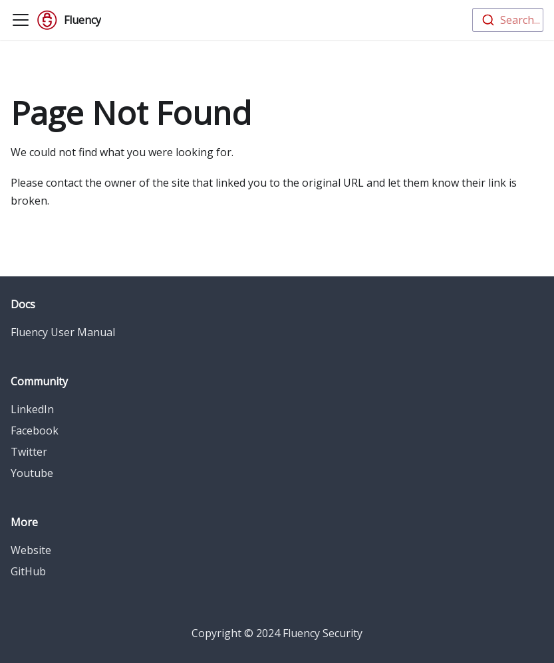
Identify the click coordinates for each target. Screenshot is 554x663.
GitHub (28, 571)
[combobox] (507, 20)
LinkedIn (32, 409)
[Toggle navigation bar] (21, 20)
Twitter (29, 451)
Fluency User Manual (63, 332)
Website (31, 550)
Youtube (32, 473)
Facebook (35, 430)
